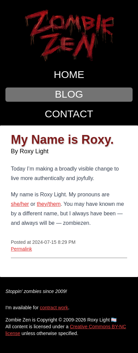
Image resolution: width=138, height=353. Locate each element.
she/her (20, 204)
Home (69, 74)
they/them (49, 204)
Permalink (21, 249)
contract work (54, 307)
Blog (69, 94)
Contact (69, 113)
